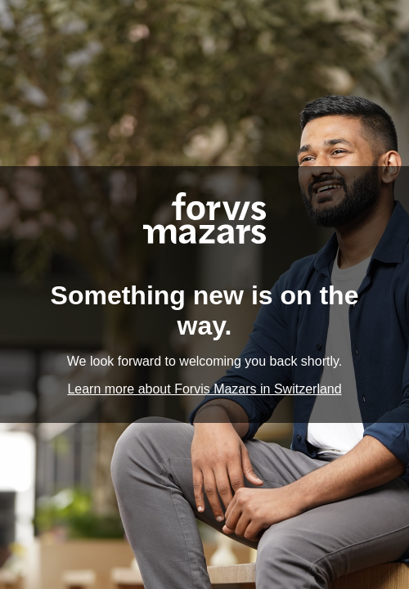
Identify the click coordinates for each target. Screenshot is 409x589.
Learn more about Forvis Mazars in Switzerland (204, 389)
